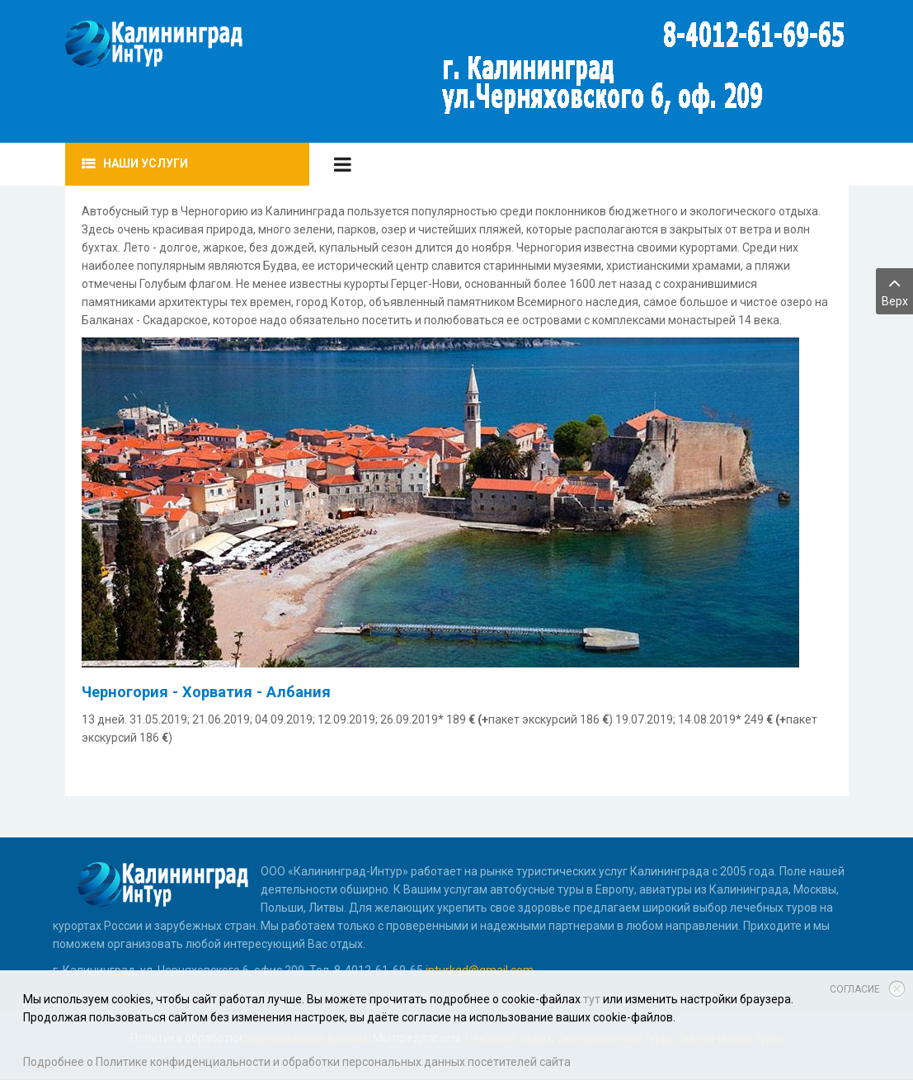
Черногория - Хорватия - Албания (206, 691)
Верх (894, 290)
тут (591, 999)
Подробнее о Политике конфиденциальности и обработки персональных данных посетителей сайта (297, 1061)
